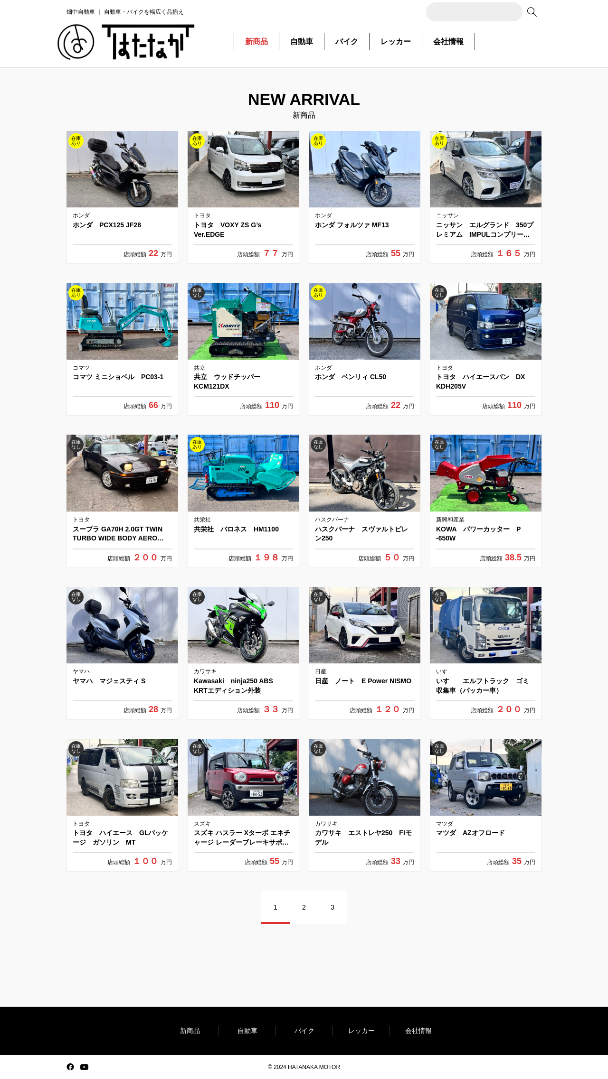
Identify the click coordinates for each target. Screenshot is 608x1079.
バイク (346, 41)
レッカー (395, 41)
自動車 (301, 41)
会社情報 (448, 41)
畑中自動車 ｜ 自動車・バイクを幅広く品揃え (125, 12)
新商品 (256, 41)
